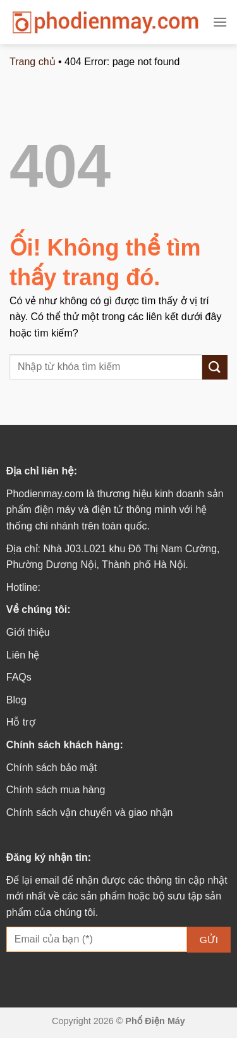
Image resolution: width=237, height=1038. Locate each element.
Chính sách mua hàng (56, 789)
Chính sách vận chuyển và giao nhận (89, 812)
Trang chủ (32, 61)
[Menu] (220, 21)
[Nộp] (215, 367)
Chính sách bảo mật (51, 767)
